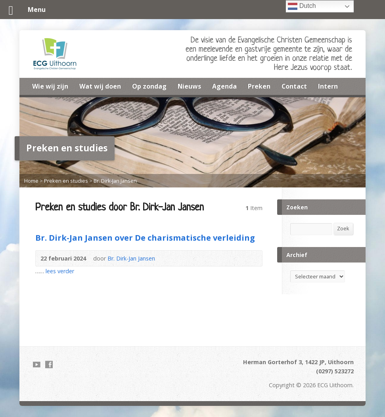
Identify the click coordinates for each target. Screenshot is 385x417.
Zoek (343, 228)
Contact (294, 86)
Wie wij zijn (50, 86)
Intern (328, 86)
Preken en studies (66, 180)
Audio (166, 258)
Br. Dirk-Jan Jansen (115, 180)
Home (31, 180)
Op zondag (149, 86)
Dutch (302, 6)
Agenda (224, 86)
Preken (259, 86)
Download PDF (179, 258)
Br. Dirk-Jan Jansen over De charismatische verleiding (145, 237)
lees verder (60, 271)
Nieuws (189, 86)
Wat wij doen (100, 86)
